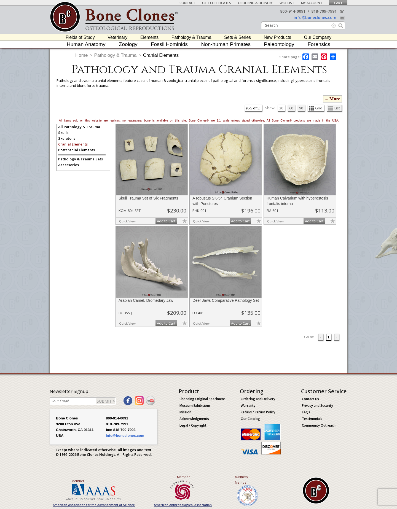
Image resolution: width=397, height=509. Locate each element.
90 (301, 108)
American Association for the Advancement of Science (94, 505)
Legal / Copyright (192, 425)
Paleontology (279, 44)
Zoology (128, 44)
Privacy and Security (317, 405)
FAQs (306, 412)
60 (291, 108)
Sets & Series (237, 37)
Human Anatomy (86, 44)
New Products (277, 37)
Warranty (248, 405)
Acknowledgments (194, 418)
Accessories (68, 164)
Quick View (127, 221)
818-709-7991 (324, 11)
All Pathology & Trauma (79, 126)
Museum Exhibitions (195, 405)
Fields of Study (80, 37)
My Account (311, 3)
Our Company (317, 37)
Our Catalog (250, 418)
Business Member (241, 479)
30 (281, 108)
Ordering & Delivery (255, 3)
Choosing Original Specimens (202, 399)
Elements (149, 37)
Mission (185, 412)
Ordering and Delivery (258, 399)
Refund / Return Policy (258, 412)
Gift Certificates (216, 3)
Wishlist (287, 3)
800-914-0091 (292, 11)
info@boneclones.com (315, 17)
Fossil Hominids (169, 44)
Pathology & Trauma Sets (80, 159)
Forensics (319, 44)
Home (81, 55)
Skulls (63, 132)
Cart (338, 3)
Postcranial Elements (76, 149)
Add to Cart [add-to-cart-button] (166, 221)
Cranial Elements (161, 55)
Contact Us (310, 399)
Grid (315, 108)
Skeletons (66, 138)
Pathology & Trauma (191, 37)
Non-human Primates (226, 44)
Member (77, 481)
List (334, 108)
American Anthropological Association (183, 505)
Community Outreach (319, 425)
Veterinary (117, 37)
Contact (187, 3)
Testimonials (312, 418)
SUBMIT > (106, 401)
